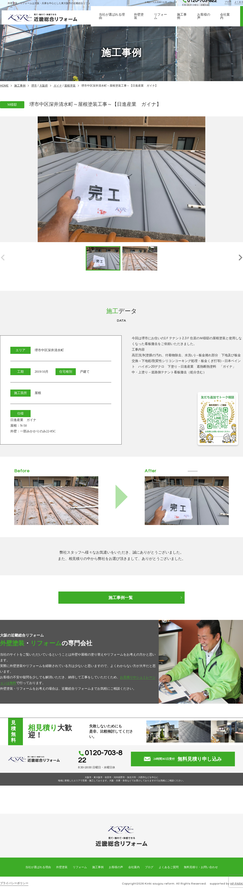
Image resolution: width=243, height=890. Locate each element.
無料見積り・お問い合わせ (201, 862)
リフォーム (161, 20)
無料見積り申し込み (187, 756)
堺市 (34, 85)
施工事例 (183, 20)
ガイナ (58, 85)
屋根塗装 (70, 85)
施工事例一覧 (121, 597)
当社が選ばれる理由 (112, 20)
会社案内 (226, 20)
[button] (240, 258)
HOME (4, 85)
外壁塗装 (139, 20)
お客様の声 (204, 20)
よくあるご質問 (169, 862)
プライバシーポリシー (14, 878)
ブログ (229, 4)
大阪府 (43, 85)
